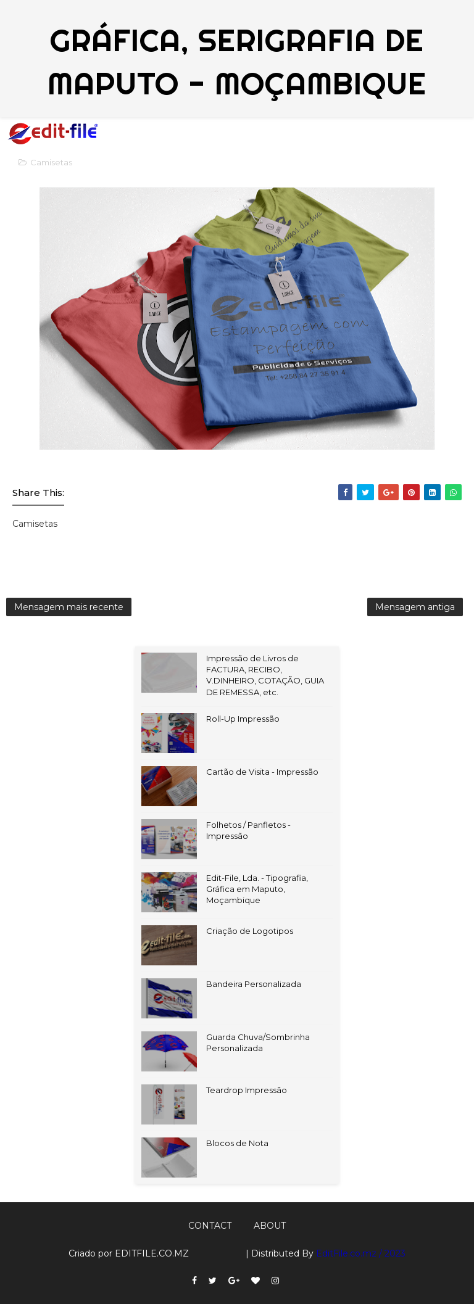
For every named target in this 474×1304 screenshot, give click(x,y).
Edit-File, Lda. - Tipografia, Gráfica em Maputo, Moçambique (257, 889)
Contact (209, 1225)
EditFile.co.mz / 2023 (360, 1253)
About (270, 1225)
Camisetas (51, 162)
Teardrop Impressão (246, 1090)
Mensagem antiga (415, 607)
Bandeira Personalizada (253, 984)
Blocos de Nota (237, 1143)
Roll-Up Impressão (243, 719)
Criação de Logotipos (249, 931)
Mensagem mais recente (68, 607)
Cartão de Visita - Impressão (262, 772)
